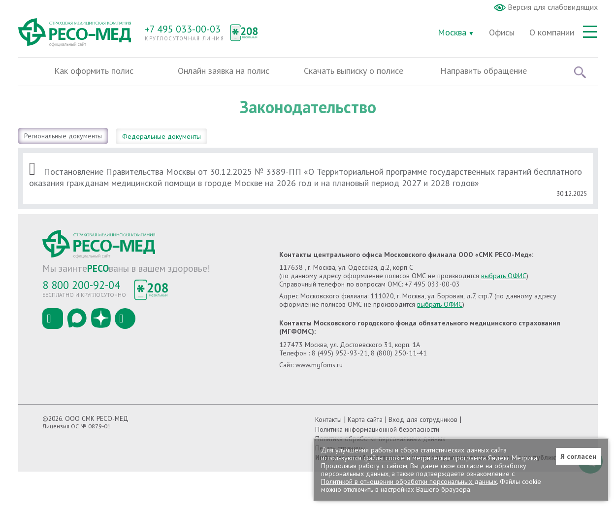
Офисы (502, 32)
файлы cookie (384, 457)
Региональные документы (63, 135)
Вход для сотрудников (423, 419)
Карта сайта (365, 419)
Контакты (328, 419)
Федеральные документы (161, 136)
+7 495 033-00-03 (183, 29)
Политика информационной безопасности (377, 429)
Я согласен (578, 456)
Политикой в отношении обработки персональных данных (409, 481)
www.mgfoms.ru (319, 364)
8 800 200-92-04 (81, 285)
